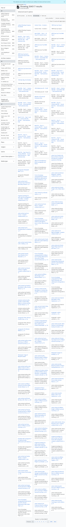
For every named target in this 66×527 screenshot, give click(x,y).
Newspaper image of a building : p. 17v (56, 354)
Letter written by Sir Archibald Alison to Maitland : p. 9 (24, 229)
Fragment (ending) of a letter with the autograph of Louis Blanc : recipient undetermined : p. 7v (24, 198)
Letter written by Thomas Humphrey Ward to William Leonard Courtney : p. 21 (24, 413)
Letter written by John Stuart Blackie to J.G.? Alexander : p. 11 (23, 255)
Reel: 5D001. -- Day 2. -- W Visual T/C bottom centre (41, 34)
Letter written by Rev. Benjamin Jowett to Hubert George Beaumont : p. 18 (57, 367)
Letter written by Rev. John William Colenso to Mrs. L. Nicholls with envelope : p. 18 (24, 370)
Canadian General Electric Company (7, 74)
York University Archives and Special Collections (7, 85)
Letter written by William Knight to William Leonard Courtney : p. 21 (41, 403)
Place (2, 142)
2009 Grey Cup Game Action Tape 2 (24, 69)
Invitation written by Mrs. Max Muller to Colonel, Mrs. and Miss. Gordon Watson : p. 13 (41, 293)
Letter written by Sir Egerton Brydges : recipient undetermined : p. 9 (57, 233)
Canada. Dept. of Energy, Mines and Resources (7, 128)
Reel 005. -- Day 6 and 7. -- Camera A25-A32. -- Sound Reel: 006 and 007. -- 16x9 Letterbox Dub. (49, 75)
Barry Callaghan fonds (7, 49)
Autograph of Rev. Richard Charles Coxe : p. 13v (41, 318)
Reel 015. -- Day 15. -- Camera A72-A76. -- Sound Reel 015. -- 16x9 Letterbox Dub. (24, 137)
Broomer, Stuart (7, 136)
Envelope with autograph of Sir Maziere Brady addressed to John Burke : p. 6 (41, 443)
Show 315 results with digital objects (56, 21)
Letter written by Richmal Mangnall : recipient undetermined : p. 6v (57, 175)
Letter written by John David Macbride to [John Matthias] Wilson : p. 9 (41, 241)
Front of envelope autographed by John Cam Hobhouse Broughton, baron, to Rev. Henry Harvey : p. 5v (41, 222)
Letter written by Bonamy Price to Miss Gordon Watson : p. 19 (57, 381)
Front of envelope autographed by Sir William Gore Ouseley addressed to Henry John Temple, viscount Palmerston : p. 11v (41, 257)
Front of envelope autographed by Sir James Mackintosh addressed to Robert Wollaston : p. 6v (41, 178)
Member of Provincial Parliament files (48, 97)
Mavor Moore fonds (7, 46)
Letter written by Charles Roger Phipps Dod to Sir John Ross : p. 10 (57, 248)
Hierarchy (29, 15)
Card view (36, 15)
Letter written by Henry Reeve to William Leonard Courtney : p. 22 (24, 427)
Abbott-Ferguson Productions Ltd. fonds (7, 15)
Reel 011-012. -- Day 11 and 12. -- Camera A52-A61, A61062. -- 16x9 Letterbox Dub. (24, 119)
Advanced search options (25, 12)
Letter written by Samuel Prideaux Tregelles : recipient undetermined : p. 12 (24, 270)
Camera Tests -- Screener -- (41, 25)
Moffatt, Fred (7, 71)
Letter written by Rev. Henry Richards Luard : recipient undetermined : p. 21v (58, 424)
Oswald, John (7, 133)
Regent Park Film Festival (7, 78)
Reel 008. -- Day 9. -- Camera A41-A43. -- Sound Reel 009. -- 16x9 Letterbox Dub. (24, 104)
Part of (3, 8)
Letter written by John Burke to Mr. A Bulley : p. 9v (24, 243)
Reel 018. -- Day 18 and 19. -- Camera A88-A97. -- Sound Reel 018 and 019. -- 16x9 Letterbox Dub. (24, 155)
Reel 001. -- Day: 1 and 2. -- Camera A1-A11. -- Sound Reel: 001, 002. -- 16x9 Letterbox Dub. (24, 39)
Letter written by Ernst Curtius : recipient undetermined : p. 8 (23, 215)
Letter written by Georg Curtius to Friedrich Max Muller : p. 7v (57, 204)
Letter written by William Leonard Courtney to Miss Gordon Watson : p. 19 (24, 387)
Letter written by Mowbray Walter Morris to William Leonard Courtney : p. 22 (41, 431)
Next (55, 521)
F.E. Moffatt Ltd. (7, 82)
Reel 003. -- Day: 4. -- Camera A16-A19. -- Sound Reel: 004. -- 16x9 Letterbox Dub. (41, 58)
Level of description (7, 156)
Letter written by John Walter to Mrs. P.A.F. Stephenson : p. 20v (56, 395)
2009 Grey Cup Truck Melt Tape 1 (57, 34)
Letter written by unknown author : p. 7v (41, 193)
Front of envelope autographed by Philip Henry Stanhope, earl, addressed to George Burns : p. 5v (58, 281)
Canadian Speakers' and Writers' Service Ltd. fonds (7, 25)
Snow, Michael (7, 114)
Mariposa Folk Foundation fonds (7, 19)
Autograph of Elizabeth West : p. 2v (23, 170)
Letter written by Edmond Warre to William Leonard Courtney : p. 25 (41, 476)
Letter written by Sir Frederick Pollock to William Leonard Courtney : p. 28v (41, 507)
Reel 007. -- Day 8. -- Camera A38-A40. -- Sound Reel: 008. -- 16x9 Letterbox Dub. (49, 91)
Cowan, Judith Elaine (7, 68)
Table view (43, 15)
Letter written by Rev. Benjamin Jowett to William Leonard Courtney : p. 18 (41, 359)
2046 (51, 521)
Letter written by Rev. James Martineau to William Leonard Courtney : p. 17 (33, 344)
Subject (3, 147)
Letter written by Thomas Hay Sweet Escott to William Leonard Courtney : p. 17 (58, 341)
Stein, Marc (7, 95)
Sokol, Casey (7, 111)
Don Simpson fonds (7, 43)
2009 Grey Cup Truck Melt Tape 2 (41, 45)
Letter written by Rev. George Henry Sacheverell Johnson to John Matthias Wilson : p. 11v (57, 263)
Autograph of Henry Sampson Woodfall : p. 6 (40, 390)
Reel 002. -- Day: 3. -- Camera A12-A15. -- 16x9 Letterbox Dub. (58, 46)
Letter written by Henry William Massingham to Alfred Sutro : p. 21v (40, 417)
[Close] (64, 2)
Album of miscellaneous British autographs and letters (49, 162)
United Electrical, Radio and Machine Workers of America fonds (7, 31)
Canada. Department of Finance (7, 107)
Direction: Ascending (60, 18)
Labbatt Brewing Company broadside (24, 25)
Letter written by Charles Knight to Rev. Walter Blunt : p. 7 (58, 190)
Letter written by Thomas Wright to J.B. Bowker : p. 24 (41, 462)
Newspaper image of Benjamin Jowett (23, 357)
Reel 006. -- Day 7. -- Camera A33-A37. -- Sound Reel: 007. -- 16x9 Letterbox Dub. (24, 90)
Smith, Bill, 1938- (7, 138)
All (1, 11)
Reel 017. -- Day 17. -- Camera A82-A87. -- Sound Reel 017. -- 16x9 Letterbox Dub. (49, 145)
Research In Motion (7, 93)
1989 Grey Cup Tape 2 (56, 25)
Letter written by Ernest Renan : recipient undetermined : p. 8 (40, 206)
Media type (4, 161)
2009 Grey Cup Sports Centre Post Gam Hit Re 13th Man (23, 55)
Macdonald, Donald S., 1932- (7, 64)
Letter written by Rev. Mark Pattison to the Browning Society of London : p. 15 (41, 326)
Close (25, 4)
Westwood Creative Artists (7, 89)
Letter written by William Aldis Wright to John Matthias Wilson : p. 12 (40, 278)
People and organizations (5, 100)
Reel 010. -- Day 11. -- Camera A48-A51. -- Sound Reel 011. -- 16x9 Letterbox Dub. (49, 110)
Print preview (21, 15)
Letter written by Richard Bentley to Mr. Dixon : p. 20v (24, 400)
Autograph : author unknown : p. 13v (39, 314)
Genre (3, 152)
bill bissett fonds (7, 36)
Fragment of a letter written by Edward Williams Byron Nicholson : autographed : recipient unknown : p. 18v (41, 375)
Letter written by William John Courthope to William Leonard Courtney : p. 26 (41, 492)
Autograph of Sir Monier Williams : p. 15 (40, 329)
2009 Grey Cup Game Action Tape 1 (58, 60)
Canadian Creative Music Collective (7, 123)
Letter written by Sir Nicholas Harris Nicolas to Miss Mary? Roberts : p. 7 (24, 183)
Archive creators (6, 58)
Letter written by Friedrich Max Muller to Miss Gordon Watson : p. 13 (24, 287)
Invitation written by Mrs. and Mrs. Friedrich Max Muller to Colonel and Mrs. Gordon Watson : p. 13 (41, 302)
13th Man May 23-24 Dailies (24, 80)
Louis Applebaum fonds (7, 53)
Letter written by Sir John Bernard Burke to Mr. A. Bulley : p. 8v (57, 219)
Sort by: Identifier (49, 18)
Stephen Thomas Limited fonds (7, 39)
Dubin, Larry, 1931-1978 (7, 116)
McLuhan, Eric (7, 121)
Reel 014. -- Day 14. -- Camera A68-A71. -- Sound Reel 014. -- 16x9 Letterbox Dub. (49, 128)
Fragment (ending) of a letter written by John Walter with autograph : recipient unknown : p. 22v (41, 447)
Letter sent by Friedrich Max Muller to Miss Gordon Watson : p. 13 (41, 310)
